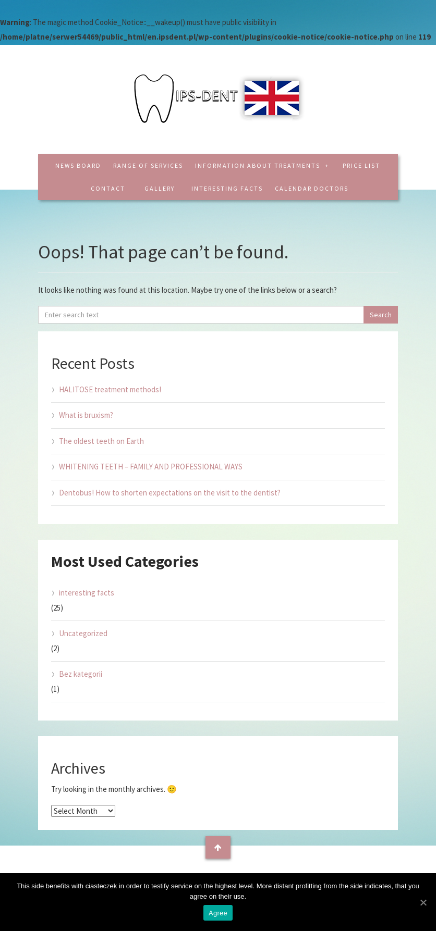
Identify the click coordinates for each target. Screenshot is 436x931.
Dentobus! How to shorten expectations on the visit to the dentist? (170, 493)
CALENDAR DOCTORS (311, 188)
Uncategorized (83, 633)
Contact (108, 188)
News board (78, 165)
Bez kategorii (80, 674)
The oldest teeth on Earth (101, 441)
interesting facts (227, 188)
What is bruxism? (86, 415)
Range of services (148, 165)
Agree (218, 913)
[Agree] (423, 902)
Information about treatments (258, 165)
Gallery (159, 188)
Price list (361, 165)
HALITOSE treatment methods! (110, 389)
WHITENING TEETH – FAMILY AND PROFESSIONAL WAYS (151, 466)
